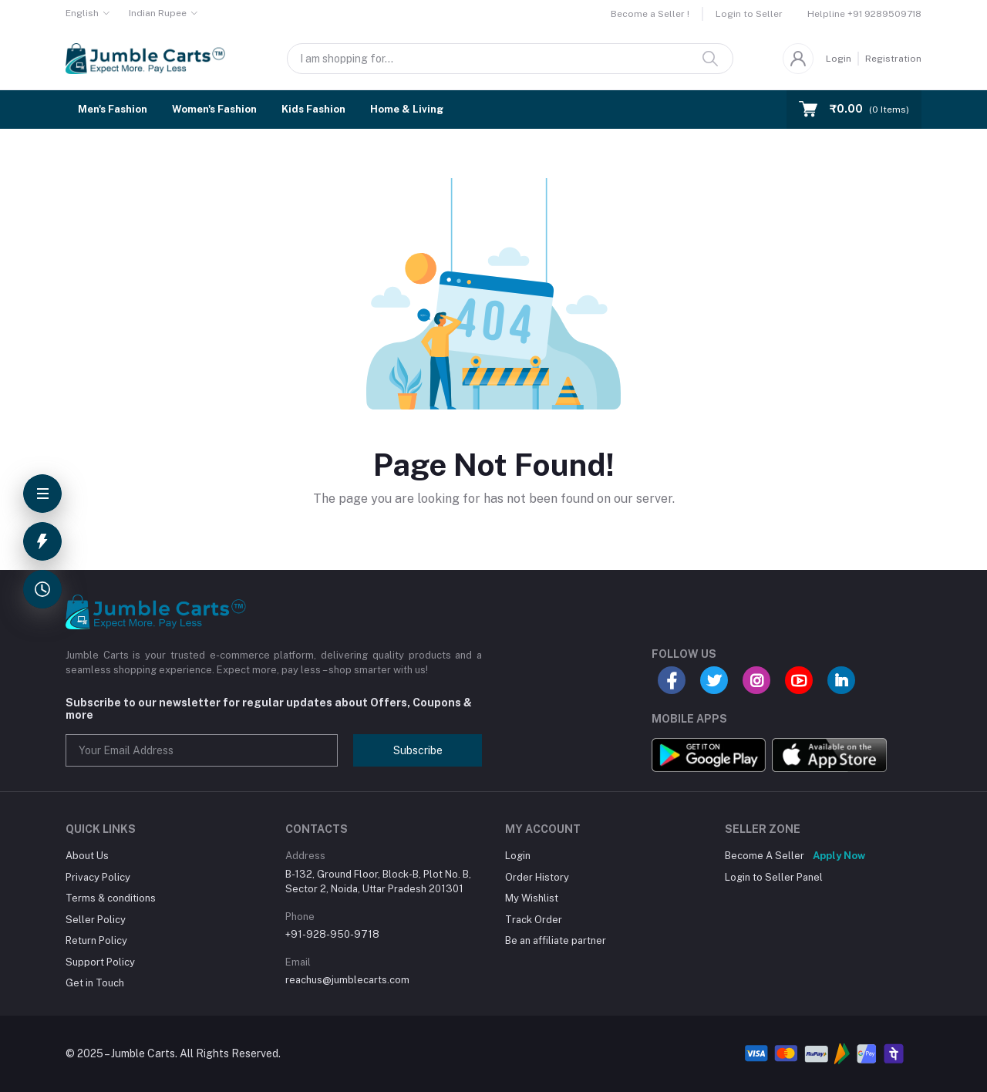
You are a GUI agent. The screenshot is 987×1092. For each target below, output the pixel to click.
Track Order (533, 919)
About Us (87, 855)
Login (838, 58)
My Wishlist (531, 898)
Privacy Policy (98, 877)
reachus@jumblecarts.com (347, 980)
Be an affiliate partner (555, 940)
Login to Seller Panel (774, 877)
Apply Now (839, 855)
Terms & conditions (111, 898)
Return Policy (96, 940)
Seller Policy (96, 919)
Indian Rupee (158, 13)
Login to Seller (749, 13)
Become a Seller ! (650, 13)
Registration (893, 58)
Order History (537, 877)
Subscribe (418, 750)
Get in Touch (95, 983)
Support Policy (100, 962)
